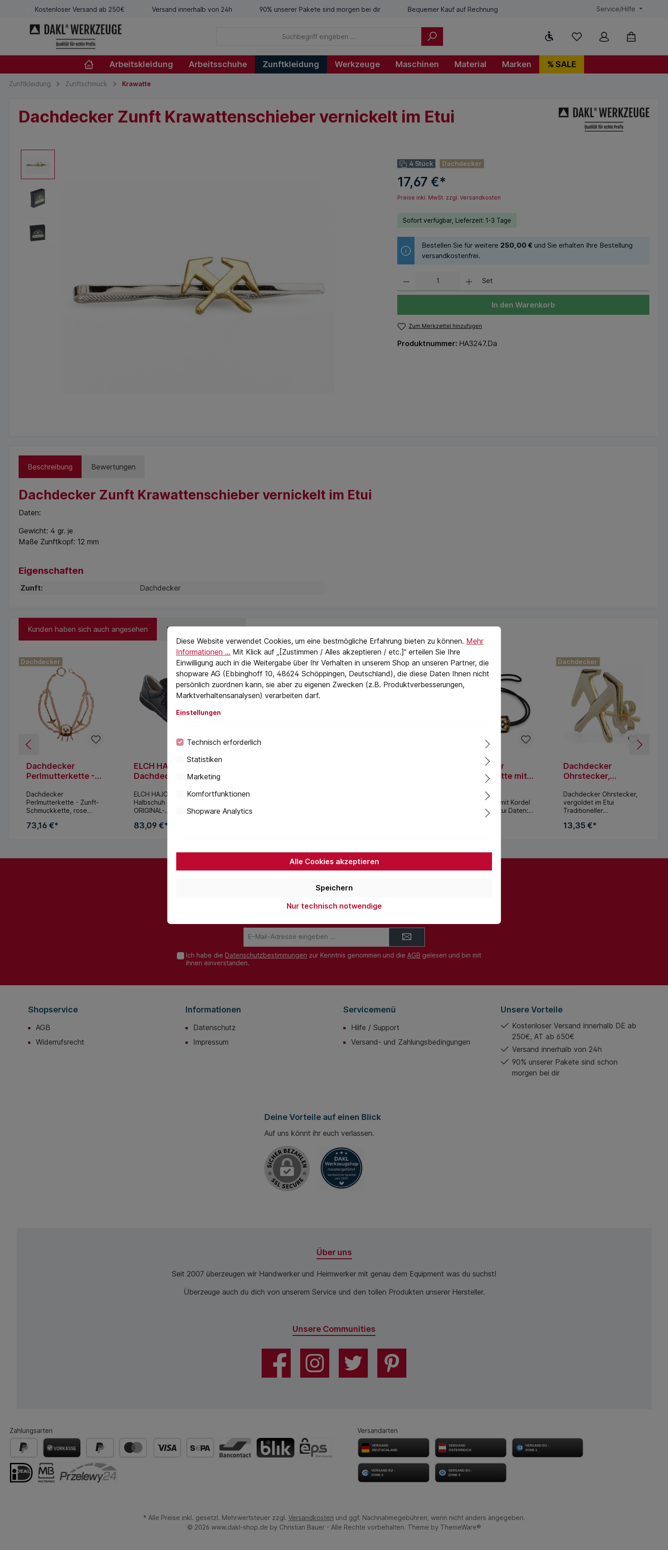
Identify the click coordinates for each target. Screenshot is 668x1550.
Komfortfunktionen (218, 793)
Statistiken (204, 759)
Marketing (203, 776)
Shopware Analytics (220, 811)
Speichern (334, 887)
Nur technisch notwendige (334, 905)
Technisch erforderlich (224, 742)
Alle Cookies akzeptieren (334, 861)
